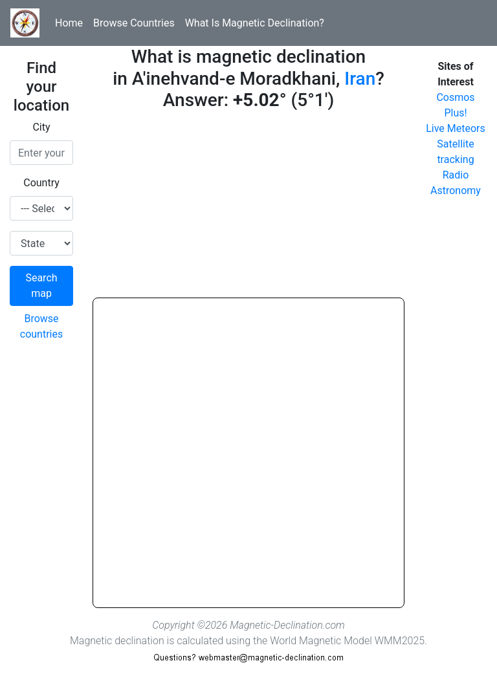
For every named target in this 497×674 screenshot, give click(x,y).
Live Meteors (455, 128)
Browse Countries (134, 23)
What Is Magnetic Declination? (254, 23)
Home (69, 23)
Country (41, 183)
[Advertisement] (248, 207)
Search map (41, 285)
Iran (359, 78)
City (41, 127)
